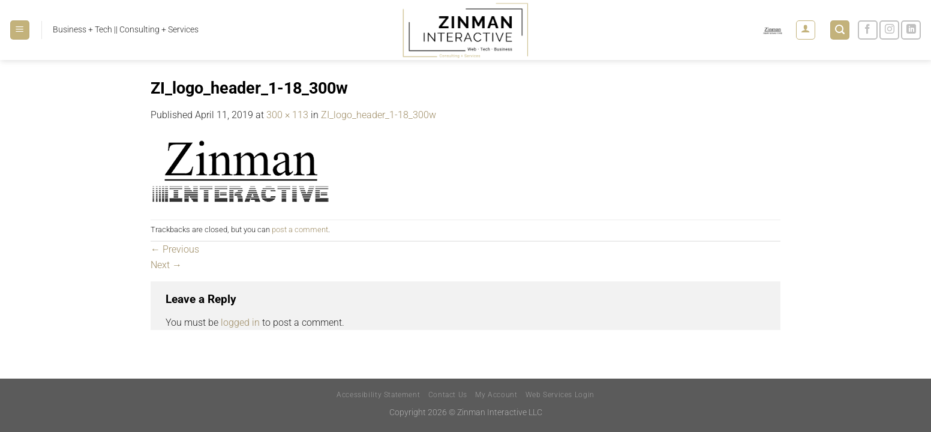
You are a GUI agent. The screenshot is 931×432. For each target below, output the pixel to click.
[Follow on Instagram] (889, 30)
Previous (175, 249)
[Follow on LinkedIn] (911, 30)
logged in (240, 322)
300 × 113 (287, 115)
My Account (496, 395)
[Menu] (19, 30)
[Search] (839, 30)
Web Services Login (559, 395)
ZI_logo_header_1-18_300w (378, 115)
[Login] (805, 30)
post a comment (300, 229)
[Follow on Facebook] (868, 30)
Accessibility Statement (378, 395)
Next (166, 265)
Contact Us (447, 395)
